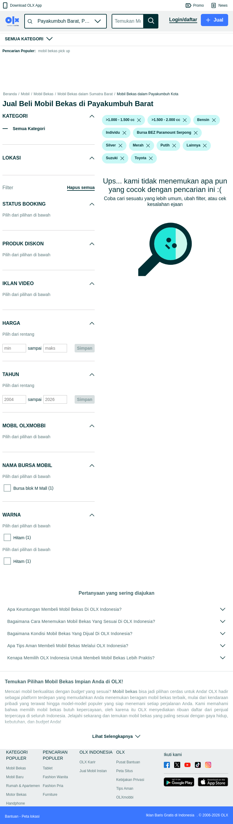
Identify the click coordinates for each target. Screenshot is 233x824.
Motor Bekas (16, 794)
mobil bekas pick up (54, 51)
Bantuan (12, 816)
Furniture (50, 794)
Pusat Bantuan (128, 762)
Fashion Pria (53, 786)
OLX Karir (87, 762)
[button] (22, 5)
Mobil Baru (14, 777)
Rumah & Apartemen (23, 786)
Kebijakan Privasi (130, 780)
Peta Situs (124, 771)
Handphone (15, 803)
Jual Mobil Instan (93, 771)
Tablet (47, 768)
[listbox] (139, 120)
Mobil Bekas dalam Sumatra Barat (85, 94)
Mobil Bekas (43, 94)
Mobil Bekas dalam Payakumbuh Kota (147, 94)
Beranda (10, 94)
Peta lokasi (30, 816)
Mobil (25, 94)
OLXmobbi (124, 797)
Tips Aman (124, 788)
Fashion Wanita (55, 777)
